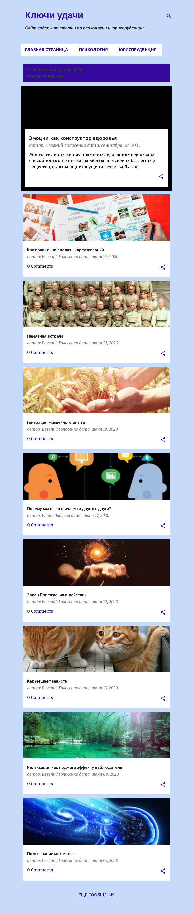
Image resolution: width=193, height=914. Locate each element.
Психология (93, 49)
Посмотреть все (45, 76)
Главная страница (46, 49)
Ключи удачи (54, 15)
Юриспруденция (138, 49)
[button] (161, 177)
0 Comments (40, 266)
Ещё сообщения (97, 895)
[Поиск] (169, 16)
